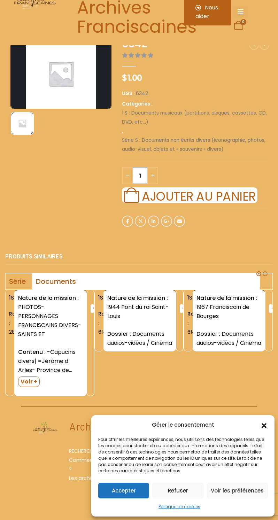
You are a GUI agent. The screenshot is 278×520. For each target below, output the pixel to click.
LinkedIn (153, 221)
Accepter (124, 490)
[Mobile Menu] (240, 12)
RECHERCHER (84, 451)
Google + (166, 221)
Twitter (140, 221)
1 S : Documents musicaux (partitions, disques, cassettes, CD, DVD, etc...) (194, 117)
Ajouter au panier (198, 195)
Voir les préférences (237, 490)
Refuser (178, 490)
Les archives (84, 478)
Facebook (127, 221)
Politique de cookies (179, 507)
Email (179, 221)
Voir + (29, 382)
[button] (264, 424)
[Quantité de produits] (140, 175)
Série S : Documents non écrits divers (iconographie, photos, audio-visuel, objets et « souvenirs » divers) (193, 145)
